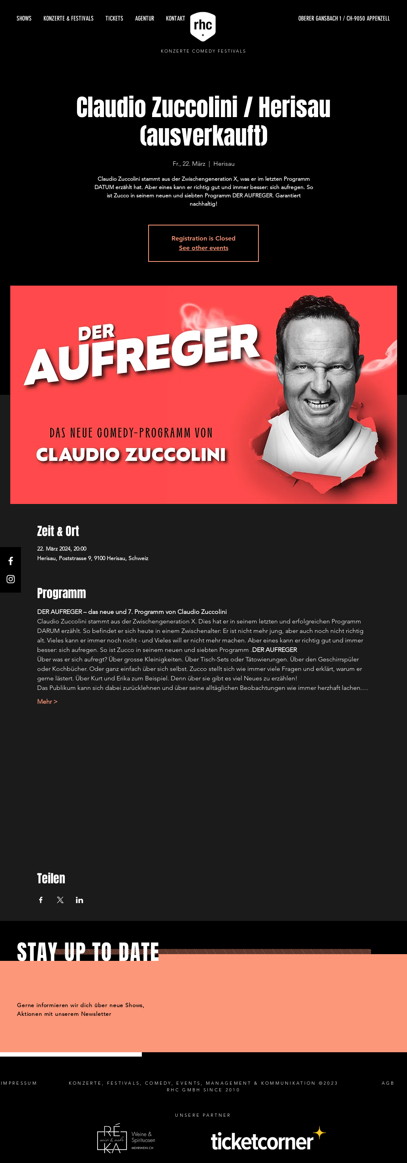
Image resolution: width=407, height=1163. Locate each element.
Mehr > (47, 701)
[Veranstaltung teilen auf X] (60, 900)
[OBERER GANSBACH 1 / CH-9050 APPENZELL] (315, 19)
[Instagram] (10, 579)
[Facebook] (10, 560)
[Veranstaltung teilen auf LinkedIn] (79, 900)
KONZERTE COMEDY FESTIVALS (203, 51)
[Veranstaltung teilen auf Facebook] (41, 900)
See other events (203, 248)
